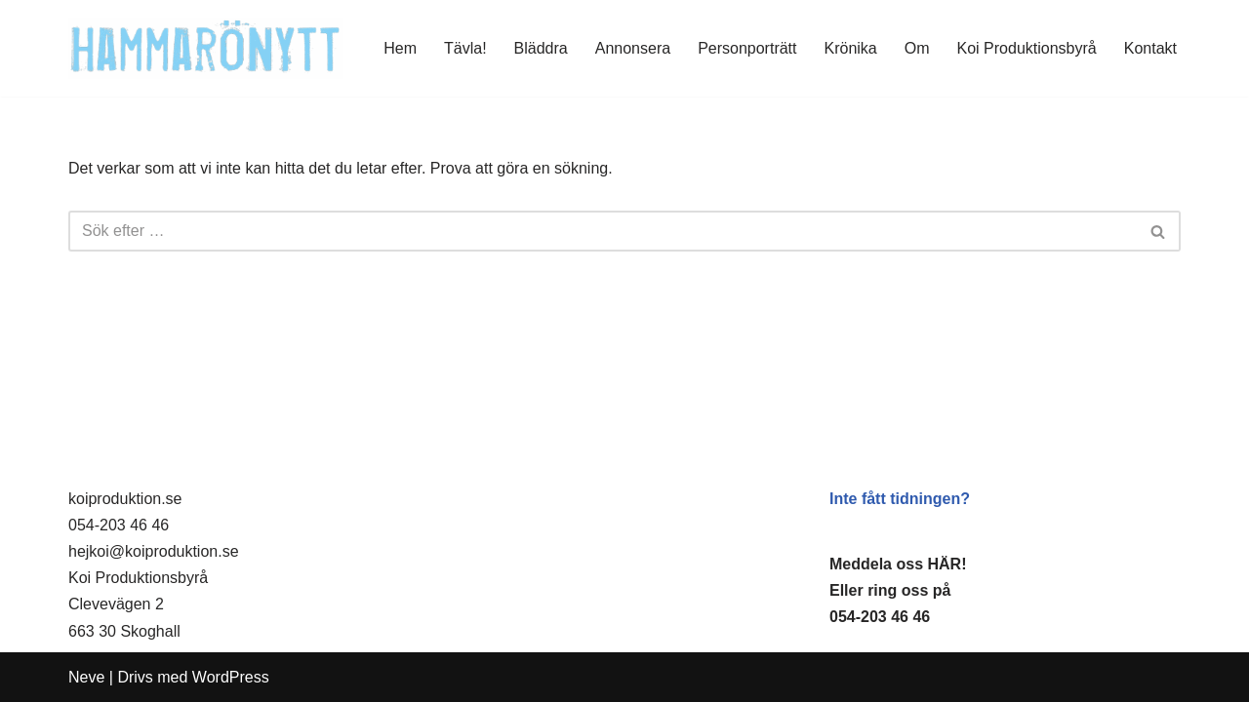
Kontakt (1150, 48)
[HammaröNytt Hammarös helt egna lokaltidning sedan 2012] (205, 48)
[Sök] (602, 231)
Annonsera (632, 48)
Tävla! (465, 48)
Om (917, 48)
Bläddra (541, 48)
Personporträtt (747, 48)
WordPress (230, 677)
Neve (86, 677)
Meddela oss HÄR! (897, 564)
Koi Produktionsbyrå (1027, 48)
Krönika (851, 48)
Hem (400, 48)
